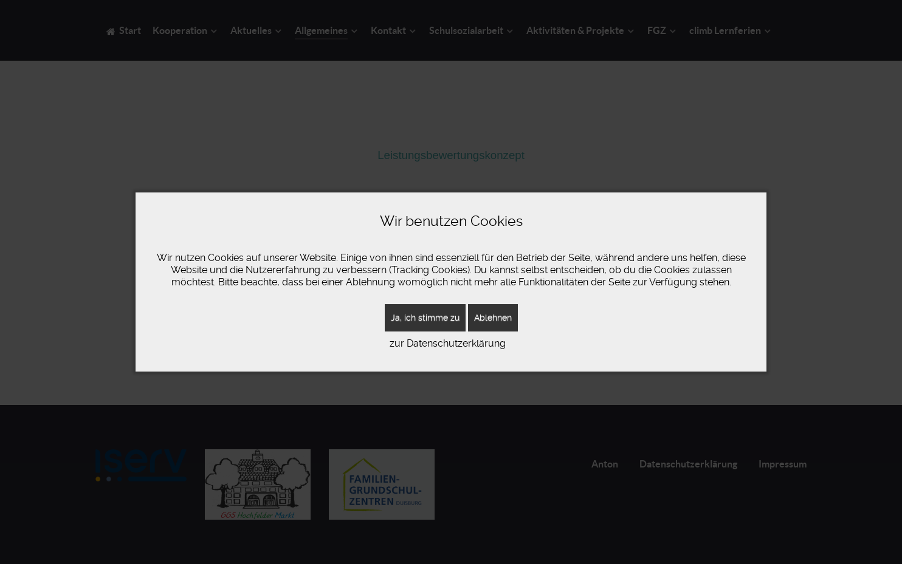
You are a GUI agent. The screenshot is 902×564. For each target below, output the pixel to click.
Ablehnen (493, 317)
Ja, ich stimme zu (425, 317)
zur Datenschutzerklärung (448, 343)
